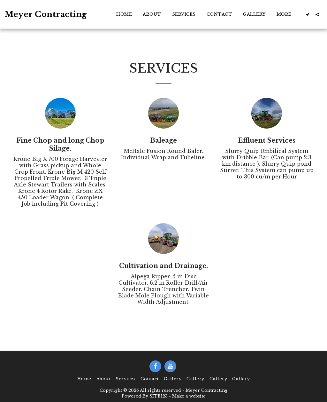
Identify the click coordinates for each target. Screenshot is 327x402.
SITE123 (158, 396)
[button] (307, 14)
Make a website (189, 396)
